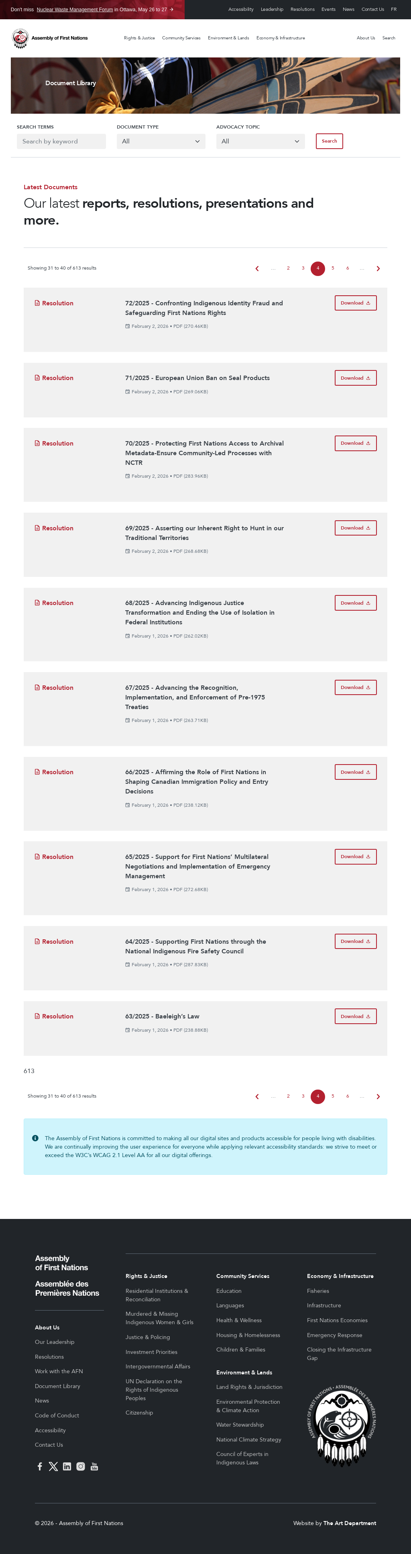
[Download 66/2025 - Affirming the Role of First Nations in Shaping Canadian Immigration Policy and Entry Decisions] (356, 772)
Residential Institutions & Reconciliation (157, 1295)
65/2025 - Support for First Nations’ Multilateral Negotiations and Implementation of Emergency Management (197, 867)
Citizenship (139, 1413)
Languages (230, 1305)
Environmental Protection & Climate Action (248, 1406)
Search (389, 38)
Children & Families (240, 1350)
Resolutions (302, 9)
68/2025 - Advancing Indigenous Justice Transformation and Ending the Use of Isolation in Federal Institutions (200, 613)
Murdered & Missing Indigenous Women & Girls (159, 1318)
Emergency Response (334, 1335)
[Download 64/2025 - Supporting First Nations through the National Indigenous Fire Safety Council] (356, 941)
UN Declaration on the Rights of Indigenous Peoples (154, 1390)
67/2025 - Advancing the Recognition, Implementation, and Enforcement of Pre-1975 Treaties (195, 697)
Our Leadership (55, 1342)
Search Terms (29, 127)
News (348, 9)
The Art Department (350, 1523)
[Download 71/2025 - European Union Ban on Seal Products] (356, 378)
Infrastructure (324, 1305)
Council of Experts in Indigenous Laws (242, 1458)
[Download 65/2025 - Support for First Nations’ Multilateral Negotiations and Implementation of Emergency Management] (356, 857)
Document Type (134, 127)
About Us (366, 38)
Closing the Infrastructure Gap (339, 1354)
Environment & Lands (228, 38)
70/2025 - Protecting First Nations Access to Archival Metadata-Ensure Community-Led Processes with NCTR (204, 453)
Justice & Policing (148, 1337)
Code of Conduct (57, 1415)
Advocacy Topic (238, 127)
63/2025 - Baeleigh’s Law (162, 1016)
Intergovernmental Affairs (158, 1366)
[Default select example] (160, 141)
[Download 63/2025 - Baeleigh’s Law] (356, 1016)
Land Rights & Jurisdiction (249, 1387)
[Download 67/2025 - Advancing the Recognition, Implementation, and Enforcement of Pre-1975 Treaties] (356, 687)
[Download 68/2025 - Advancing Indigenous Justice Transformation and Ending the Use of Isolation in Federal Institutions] (356, 603)
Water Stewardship (240, 1425)
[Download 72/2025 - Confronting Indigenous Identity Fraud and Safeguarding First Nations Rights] (356, 303)
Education (229, 1291)
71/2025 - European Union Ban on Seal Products (197, 378)
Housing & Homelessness (248, 1335)
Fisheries (318, 1291)
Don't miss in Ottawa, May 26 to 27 (89, 9)
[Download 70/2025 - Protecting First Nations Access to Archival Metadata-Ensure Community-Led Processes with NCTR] (356, 443)
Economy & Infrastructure (280, 38)
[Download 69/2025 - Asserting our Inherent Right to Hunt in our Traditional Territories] (356, 528)
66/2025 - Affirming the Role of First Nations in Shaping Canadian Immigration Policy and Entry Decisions (196, 782)
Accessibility (241, 9)
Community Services (181, 38)
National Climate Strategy (248, 1440)
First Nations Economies (337, 1320)
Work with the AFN (59, 1371)
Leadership (272, 9)
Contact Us (373, 9)
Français (393, 10)
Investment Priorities (151, 1352)
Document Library (57, 1386)
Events (328, 9)
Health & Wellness (239, 1320)
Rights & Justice (139, 38)
